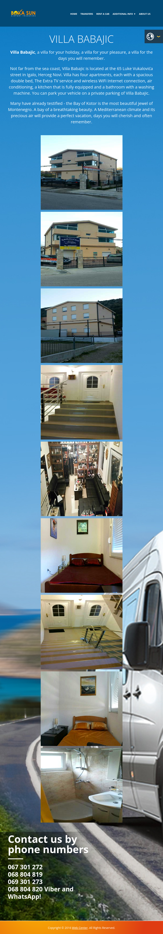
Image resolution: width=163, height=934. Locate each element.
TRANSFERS (86, 13)
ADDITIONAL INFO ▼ (124, 13)
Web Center (80, 928)
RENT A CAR (102, 13)
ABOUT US (145, 13)
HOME (73, 13)
